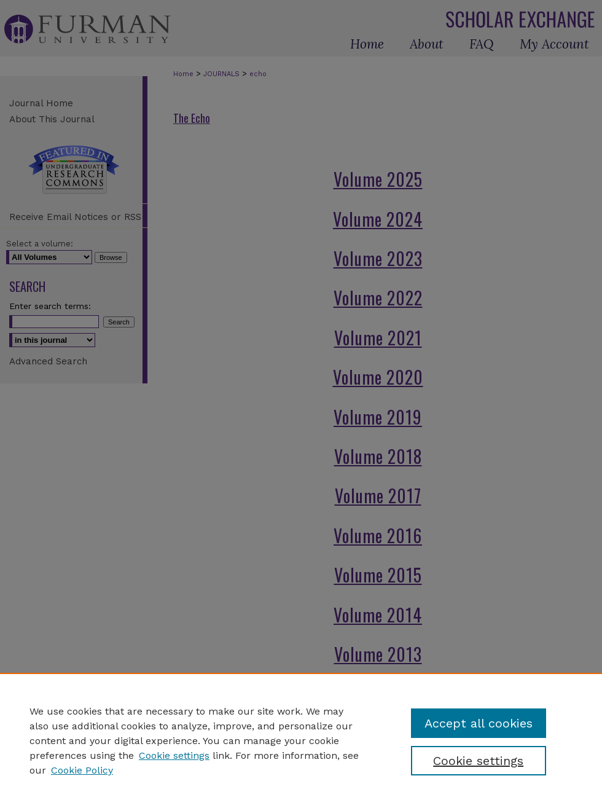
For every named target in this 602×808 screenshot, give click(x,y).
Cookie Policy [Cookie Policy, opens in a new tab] (82, 770)
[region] (301, 740)
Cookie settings (174, 755)
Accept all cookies (478, 723)
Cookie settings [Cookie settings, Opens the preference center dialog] (478, 760)
